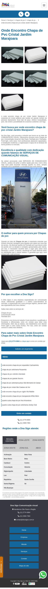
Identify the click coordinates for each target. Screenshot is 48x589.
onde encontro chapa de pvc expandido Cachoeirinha (20, 365)
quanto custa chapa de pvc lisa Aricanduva (16, 400)
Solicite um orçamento (24, 349)
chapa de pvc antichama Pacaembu (14, 370)
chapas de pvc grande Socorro (12, 378)
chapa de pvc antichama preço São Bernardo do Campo (21, 383)
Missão (24, 544)
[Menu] (44, 5)
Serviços (24, 551)
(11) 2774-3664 (14, 341)
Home (24, 530)
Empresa (24, 537)
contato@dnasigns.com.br (24, 520)
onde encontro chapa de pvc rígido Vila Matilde (18, 392)
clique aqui (25, 341)
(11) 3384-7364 (24, 423)
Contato (24, 559)
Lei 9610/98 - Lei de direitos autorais (14, 497)
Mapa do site (24, 566)
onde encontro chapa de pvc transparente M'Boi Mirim (20, 396)
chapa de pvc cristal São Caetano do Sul (16, 387)
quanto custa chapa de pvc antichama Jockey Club (19, 405)
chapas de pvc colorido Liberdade (13, 374)
